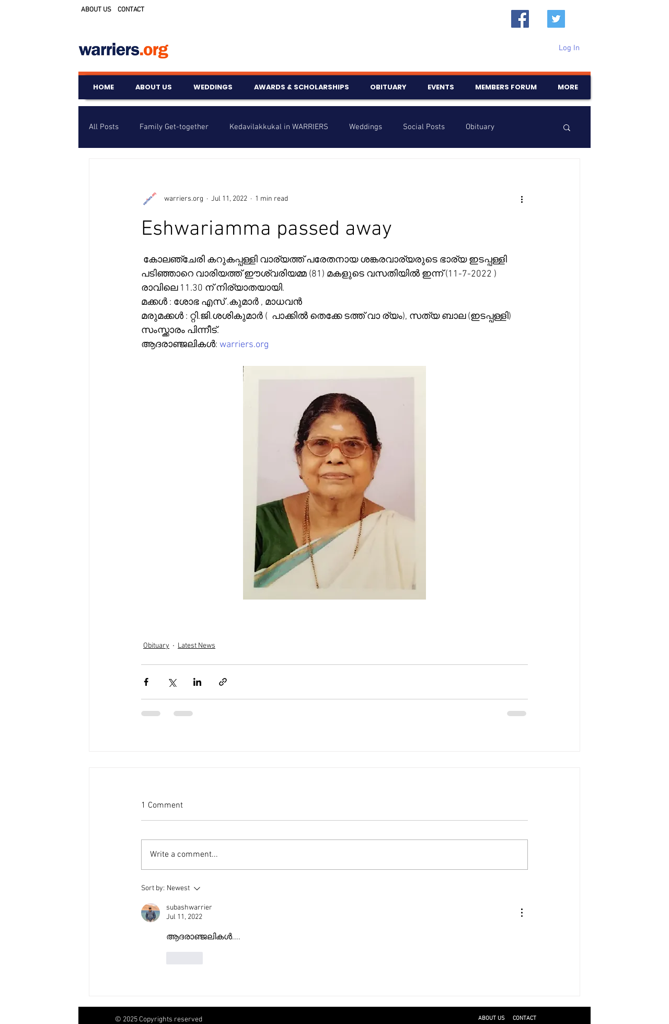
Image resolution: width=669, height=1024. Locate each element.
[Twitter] (556, 19)
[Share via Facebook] (146, 682)
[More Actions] (521, 912)
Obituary (480, 127)
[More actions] (521, 198)
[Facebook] (520, 19)
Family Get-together (174, 127)
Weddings (365, 127)
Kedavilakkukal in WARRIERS (278, 127)
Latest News (196, 645)
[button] (567, 127)
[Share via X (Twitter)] (172, 682)
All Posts (104, 127)
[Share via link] (223, 682)
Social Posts (424, 127)
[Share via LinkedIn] (197, 682)
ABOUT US (96, 10)
